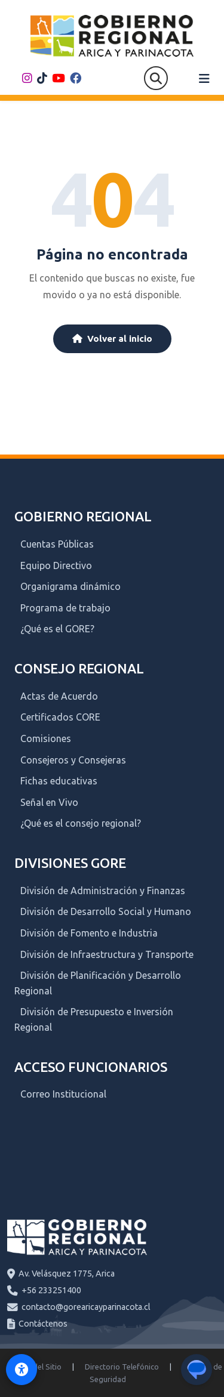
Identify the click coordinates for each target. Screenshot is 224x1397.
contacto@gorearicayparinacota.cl (86, 1307)
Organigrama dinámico (70, 586)
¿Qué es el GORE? (57, 628)
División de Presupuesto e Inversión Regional (93, 1019)
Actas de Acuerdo (59, 696)
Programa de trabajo (65, 607)
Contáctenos (43, 1323)
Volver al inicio (112, 338)
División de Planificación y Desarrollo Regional (97, 983)
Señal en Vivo (49, 802)
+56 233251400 (51, 1290)
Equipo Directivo (56, 565)
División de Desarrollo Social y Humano (105, 911)
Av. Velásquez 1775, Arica (67, 1273)
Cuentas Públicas (57, 544)
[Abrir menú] (204, 79)
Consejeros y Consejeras (73, 760)
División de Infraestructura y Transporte (107, 954)
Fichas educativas (58, 780)
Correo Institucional (63, 1094)
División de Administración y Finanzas (102, 890)
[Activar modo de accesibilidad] (21, 1369)
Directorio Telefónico (122, 1366)
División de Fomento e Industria (89, 933)
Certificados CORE (60, 717)
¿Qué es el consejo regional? (80, 823)
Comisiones (45, 738)
